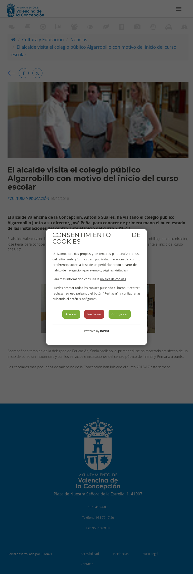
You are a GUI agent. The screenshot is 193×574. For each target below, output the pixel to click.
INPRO (104, 331)
